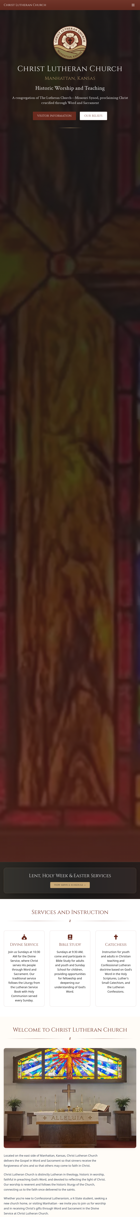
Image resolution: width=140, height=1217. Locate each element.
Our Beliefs (93, 116)
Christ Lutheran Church (25, 5)
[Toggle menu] (133, 5)
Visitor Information (54, 116)
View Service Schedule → (70, 884)
